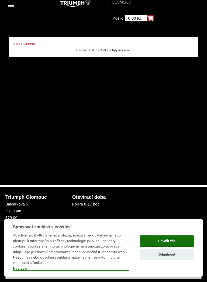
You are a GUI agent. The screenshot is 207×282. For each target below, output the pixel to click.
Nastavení (21, 268)
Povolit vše (166, 241)
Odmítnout (166, 254)
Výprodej (30, 44)
